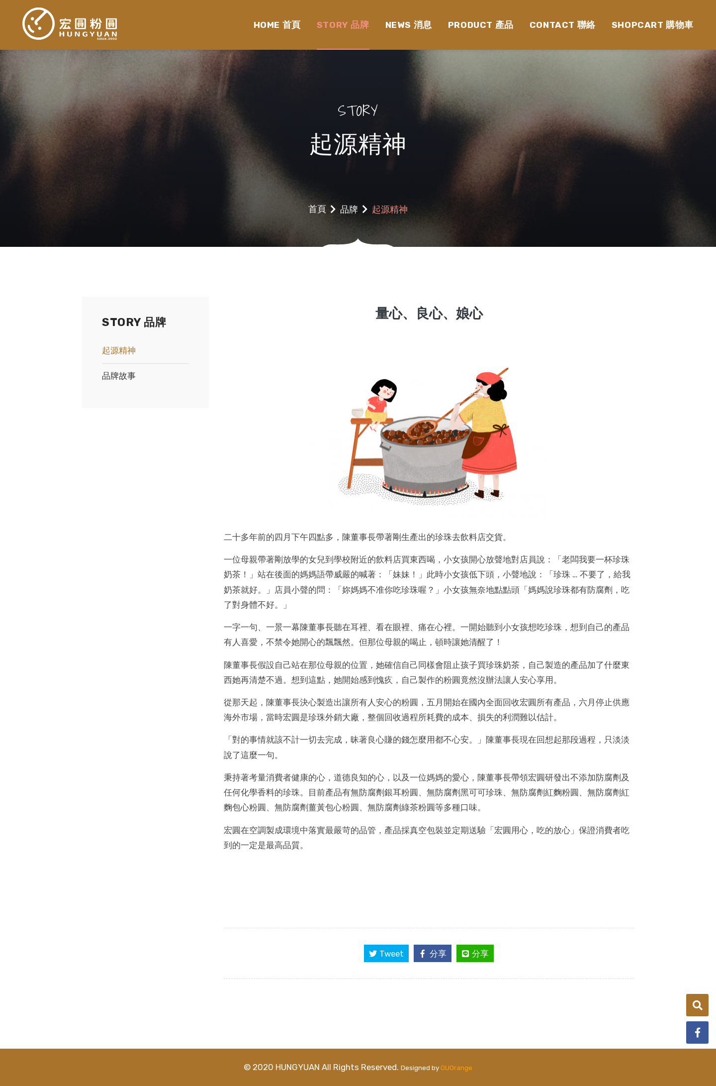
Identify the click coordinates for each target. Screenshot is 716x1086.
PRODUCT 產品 (481, 25)
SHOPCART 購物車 (653, 25)
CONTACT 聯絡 (563, 25)
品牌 (349, 209)
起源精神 (119, 350)
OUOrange (456, 1068)
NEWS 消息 (408, 25)
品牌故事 (119, 376)
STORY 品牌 (343, 25)
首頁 (317, 209)
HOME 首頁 (277, 25)
